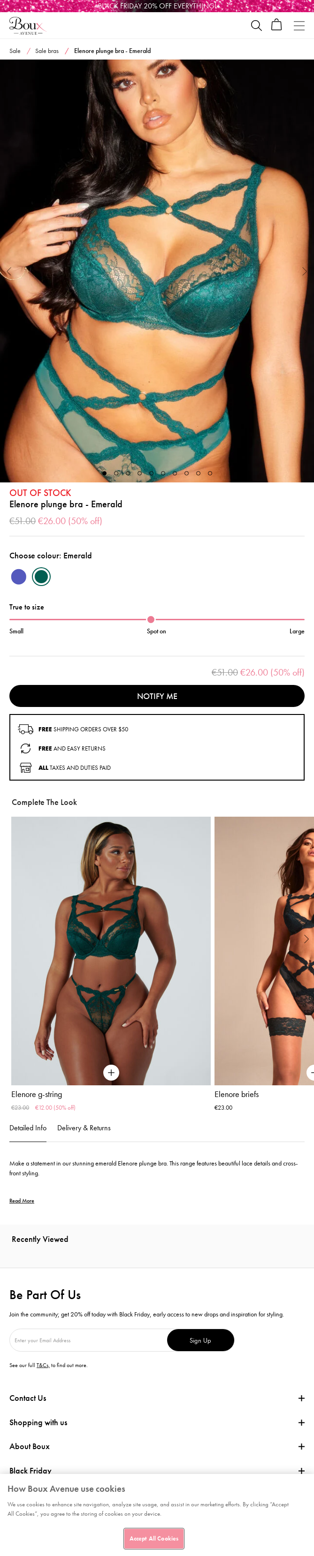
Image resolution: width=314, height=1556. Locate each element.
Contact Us (27, 1397)
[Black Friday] (157, 6)
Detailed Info (27, 1128)
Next (305, 271)
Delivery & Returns (84, 1128)
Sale (15, 50)
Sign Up (200, 1340)
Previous (9, 271)
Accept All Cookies (154, 1538)
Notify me (157, 696)
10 (210, 473)
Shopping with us (38, 1422)
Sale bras (47, 50)
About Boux (29, 1446)
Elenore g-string (36, 1094)
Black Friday (30, 1471)
